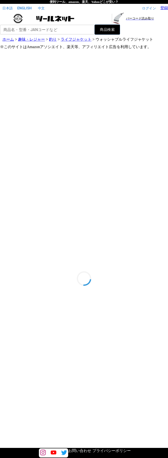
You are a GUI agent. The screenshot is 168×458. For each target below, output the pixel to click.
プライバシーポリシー (111, 451)
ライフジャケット (76, 39)
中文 (41, 8)
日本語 (7, 8)
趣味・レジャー (31, 39)
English (24, 8)
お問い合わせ (79, 451)
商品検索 (107, 29)
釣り (53, 39)
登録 (164, 8)
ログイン (149, 8)
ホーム (8, 39)
